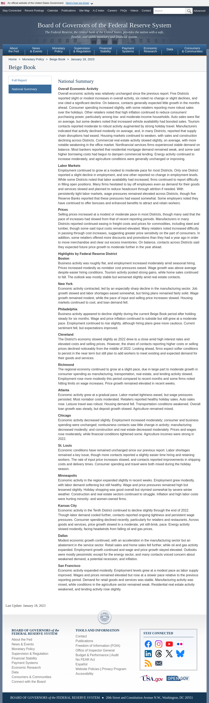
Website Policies (87, 669)
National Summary (24, 89)
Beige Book (57, 59)
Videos (134, 10)
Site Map (84, 10)
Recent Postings (34, 10)
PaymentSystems (128, 49)
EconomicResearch (150, 49)
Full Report (19, 80)
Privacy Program (114, 669)
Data (170, 49)
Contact (146, 10)
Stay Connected (11, 10)
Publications (68, 10)
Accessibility (84, 673)
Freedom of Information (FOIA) (98, 645)
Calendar (52, 10)
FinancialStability (105, 49)
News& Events (36, 49)
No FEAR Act (85, 659)
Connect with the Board (29, 681)
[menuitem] (13, 50)
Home (13, 59)
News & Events (23, 644)
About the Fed (22, 639)
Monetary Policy (33, 59)
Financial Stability (24, 658)
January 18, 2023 (82, 59)
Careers (112, 10)
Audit (114, 655)
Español (81, 664)
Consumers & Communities (192, 49)
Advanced (199, 10)
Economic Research (26, 667)
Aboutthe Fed (14, 49)
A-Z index (98, 10)
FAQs (123, 10)
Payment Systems (25, 663)
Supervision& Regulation (82, 49)
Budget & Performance (92, 655)
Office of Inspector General (95, 650)
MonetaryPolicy (58, 49)
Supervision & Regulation (30, 653)
